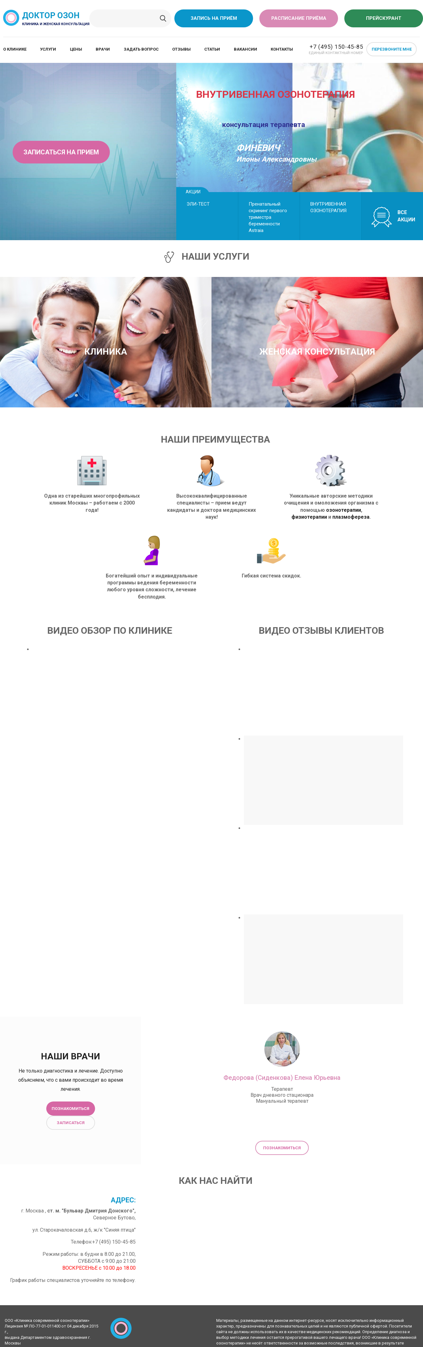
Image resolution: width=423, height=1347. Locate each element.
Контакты (282, 49)
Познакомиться (70, 1108)
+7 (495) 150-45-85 (336, 46)
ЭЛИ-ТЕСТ (198, 204)
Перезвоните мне (392, 49)
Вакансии (245, 49)
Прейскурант (383, 18)
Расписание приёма (298, 18)
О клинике (14, 49)
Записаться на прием (61, 152)
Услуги (48, 49)
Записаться (71, 1122)
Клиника (105, 351)
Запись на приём (214, 18)
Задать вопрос (141, 49)
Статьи (212, 49)
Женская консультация (317, 351)
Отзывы (181, 49)
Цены (76, 49)
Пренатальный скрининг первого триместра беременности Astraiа (268, 217)
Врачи (103, 49)
